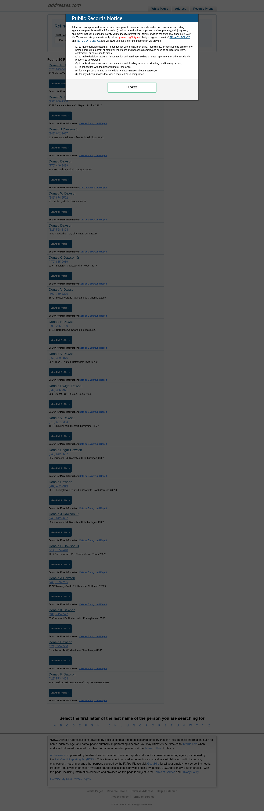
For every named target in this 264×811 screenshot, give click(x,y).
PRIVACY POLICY (180, 37)
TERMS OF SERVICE (89, 40)
